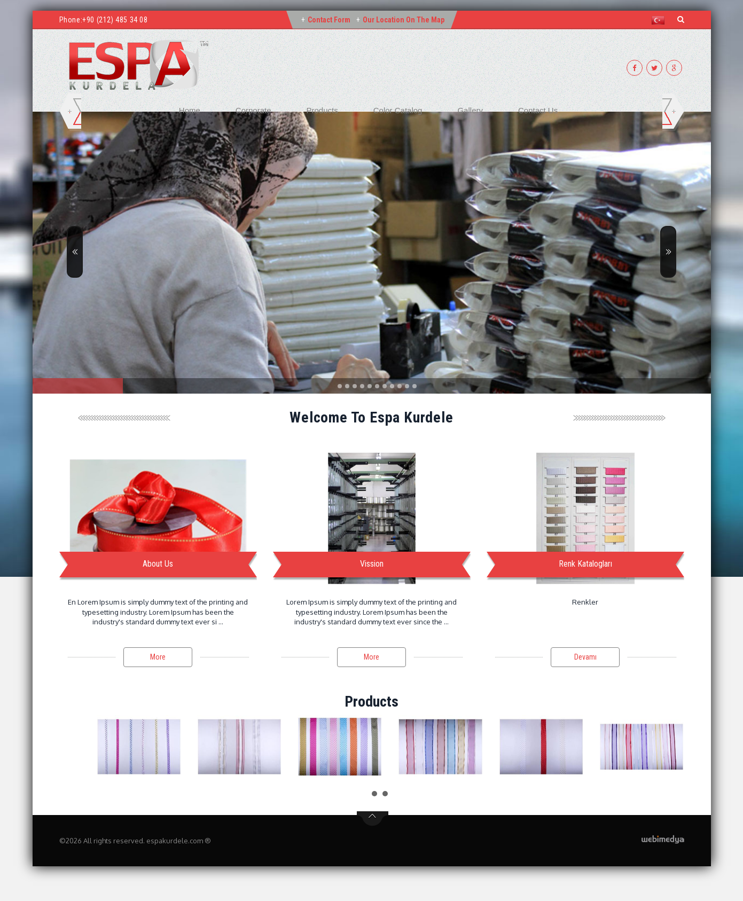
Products (322, 110)
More (158, 657)
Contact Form (329, 19)
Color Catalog (398, 110)
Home (189, 110)
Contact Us (538, 110)
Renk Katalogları (585, 564)
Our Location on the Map (403, 19)
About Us (158, 564)
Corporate (253, 110)
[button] (660, 20)
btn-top (372, 818)
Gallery (470, 110)
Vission (372, 564)
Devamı (585, 657)
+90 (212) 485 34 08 (114, 19)
